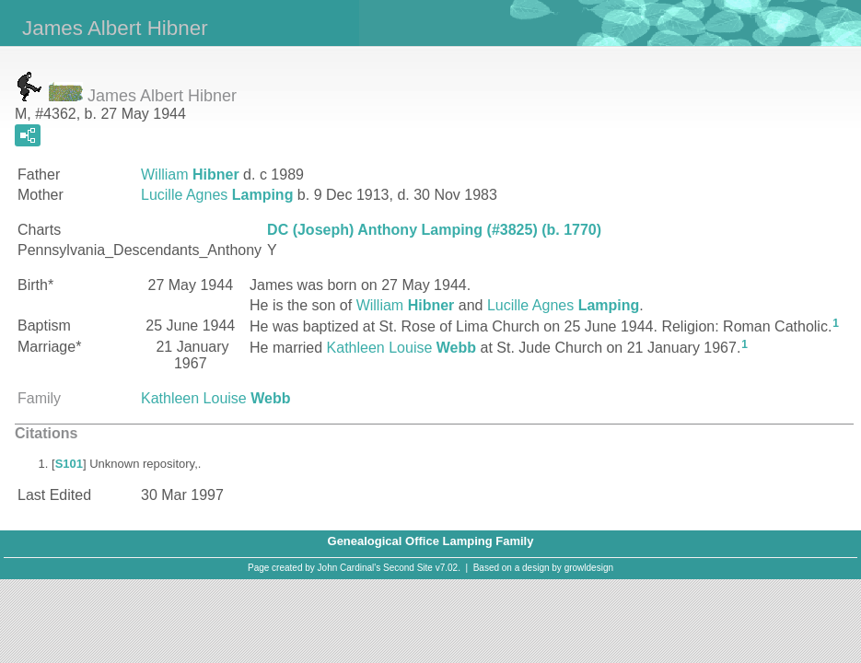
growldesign (588, 568)
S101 (69, 464)
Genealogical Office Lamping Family (431, 541)
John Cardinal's (349, 568)
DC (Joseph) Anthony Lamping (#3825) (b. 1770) (434, 230)
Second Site (408, 568)
